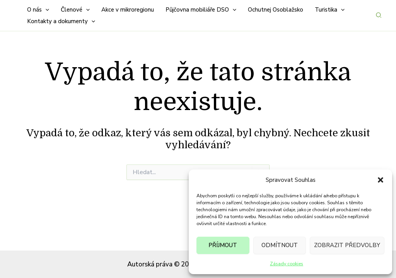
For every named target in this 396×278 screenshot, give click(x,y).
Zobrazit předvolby (347, 245)
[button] (380, 180)
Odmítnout (279, 245)
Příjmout (222, 245)
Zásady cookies (286, 264)
